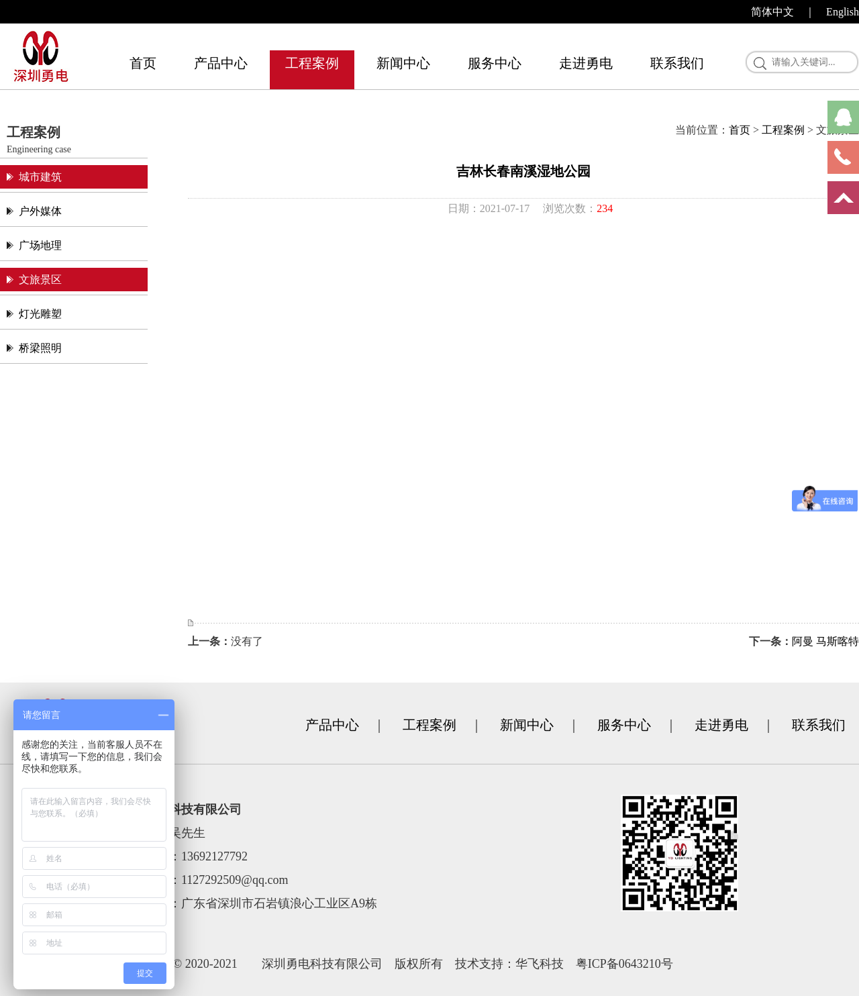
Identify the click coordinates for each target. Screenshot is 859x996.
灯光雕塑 (40, 313)
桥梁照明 (40, 348)
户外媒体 (40, 211)
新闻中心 (403, 63)
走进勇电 (586, 63)
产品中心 (221, 63)
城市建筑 (40, 177)
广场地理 (40, 245)
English (842, 11)
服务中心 (494, 63)
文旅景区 (40, 279)
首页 (143, 63)
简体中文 (772, 11)
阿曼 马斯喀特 (825, 641)
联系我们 (677, 63)
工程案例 (312, 63)
